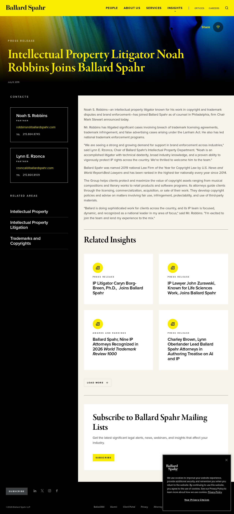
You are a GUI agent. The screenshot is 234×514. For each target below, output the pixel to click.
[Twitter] (42, 491)
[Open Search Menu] (226, 8)
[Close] (226, 460)
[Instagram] (49, 491)
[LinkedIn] (35, 491)
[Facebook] (57, 491)
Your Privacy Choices (196, 499)
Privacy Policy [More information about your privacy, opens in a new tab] (215, 492)
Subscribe (17, 491)
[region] (197, 483)
